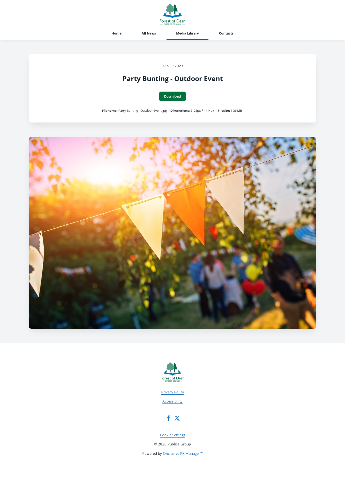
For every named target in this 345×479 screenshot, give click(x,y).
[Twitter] (177, 418)
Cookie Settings (172, 434)
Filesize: (224, 110)
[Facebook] (168, 418)
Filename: (110, 110)
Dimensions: (180, 110)
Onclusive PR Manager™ (183, 453)
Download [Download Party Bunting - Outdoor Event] (172, 96)
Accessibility (172, 401)
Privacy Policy (172, 392)
